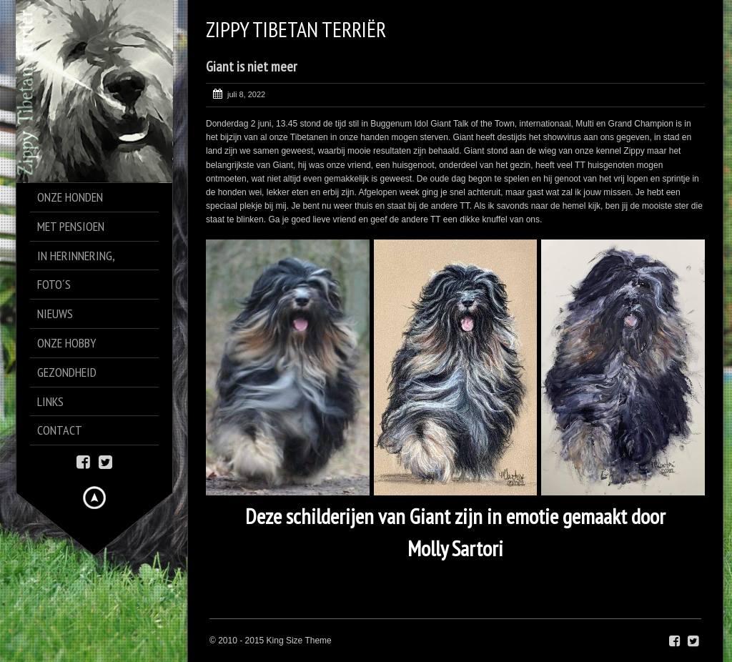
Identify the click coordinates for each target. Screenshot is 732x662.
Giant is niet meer (251, 66)
